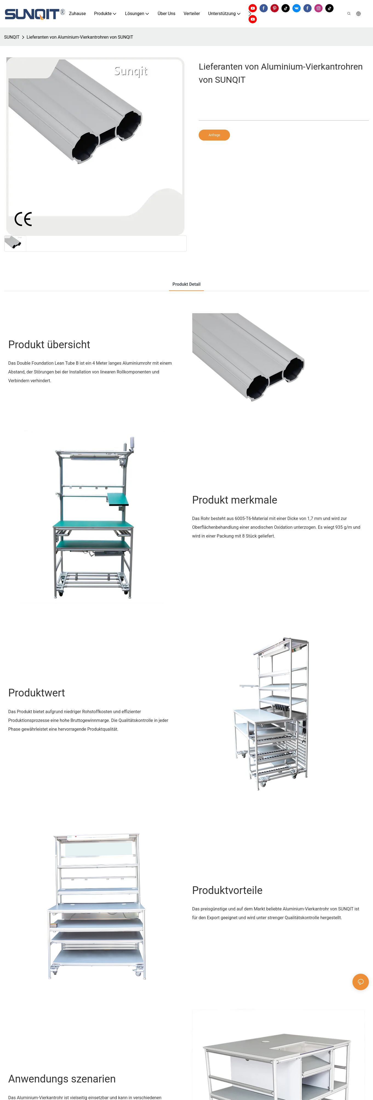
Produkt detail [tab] (186, 284)
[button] (249, 13)
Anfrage (214, 135)
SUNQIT (11, 37)
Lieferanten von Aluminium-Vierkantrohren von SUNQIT (80, 37)
